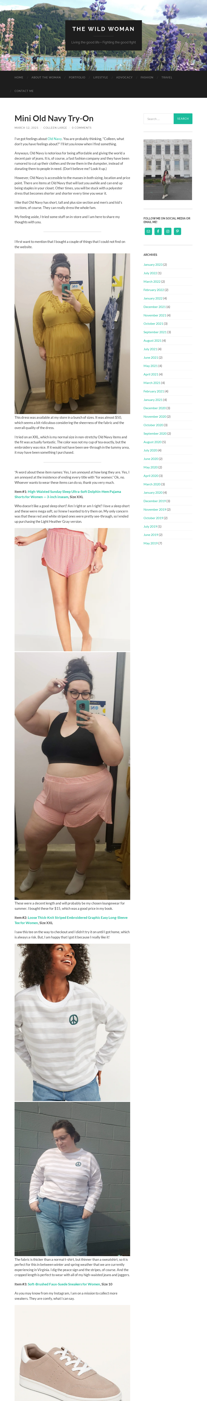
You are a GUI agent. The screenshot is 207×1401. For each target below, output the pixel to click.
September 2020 (155, 433)
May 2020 (151, 467)
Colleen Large (55, 127)
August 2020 (153, 442)
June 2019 (151, 535)
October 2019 (153, 518)
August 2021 (153, 340)
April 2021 (151, 374)
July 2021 (150, 349)
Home (19, 77)
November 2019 (155, 509)
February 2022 (154, 290)
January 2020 (153, 492)
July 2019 (150, 526)
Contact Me (24, 91)
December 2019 (155, 501)
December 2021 (155, 307)
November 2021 (155, 315)
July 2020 (150, 450)
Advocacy (124, 77)
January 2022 (153, 298)
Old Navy (55, 139)
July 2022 (150, 273)
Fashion (147, 77)
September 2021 (155, 332)
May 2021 (151, 366)
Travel (167, 77)
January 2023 (153, 264)
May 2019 (151, 543)
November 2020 (155, 416)
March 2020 (152, 484)
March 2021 (152, 383)
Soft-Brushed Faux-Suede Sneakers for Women (64, 1284)
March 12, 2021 (27, 127)
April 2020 (151, 476)
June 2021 (151, 357)
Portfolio (77, 77)
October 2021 (153, 323)
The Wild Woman (103, 29)
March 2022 (152, 281)
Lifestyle (100, 77)
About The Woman (46, 77)
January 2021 (153, 400)
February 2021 (154, 391)
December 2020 (155, 408)
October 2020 (153, 425)
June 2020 (151, 459)
